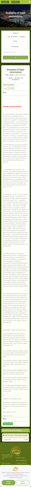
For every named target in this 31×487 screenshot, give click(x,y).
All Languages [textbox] (15, 46)
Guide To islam (20, 458)
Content (14, 36)
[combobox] (15, 41)
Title (8, 36)
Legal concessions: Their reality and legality (15, 435)
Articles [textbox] (15, 41)
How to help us (6, 463)
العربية (5, 88)
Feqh (17, 455)
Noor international (21, 460)
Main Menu (15, 2)
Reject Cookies (22, 482)
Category (21, 36)
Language (5, 2)
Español (12, 88)
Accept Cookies (8, 482)
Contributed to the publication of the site (7, 457)
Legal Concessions (20, 75)
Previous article (8, 423)
